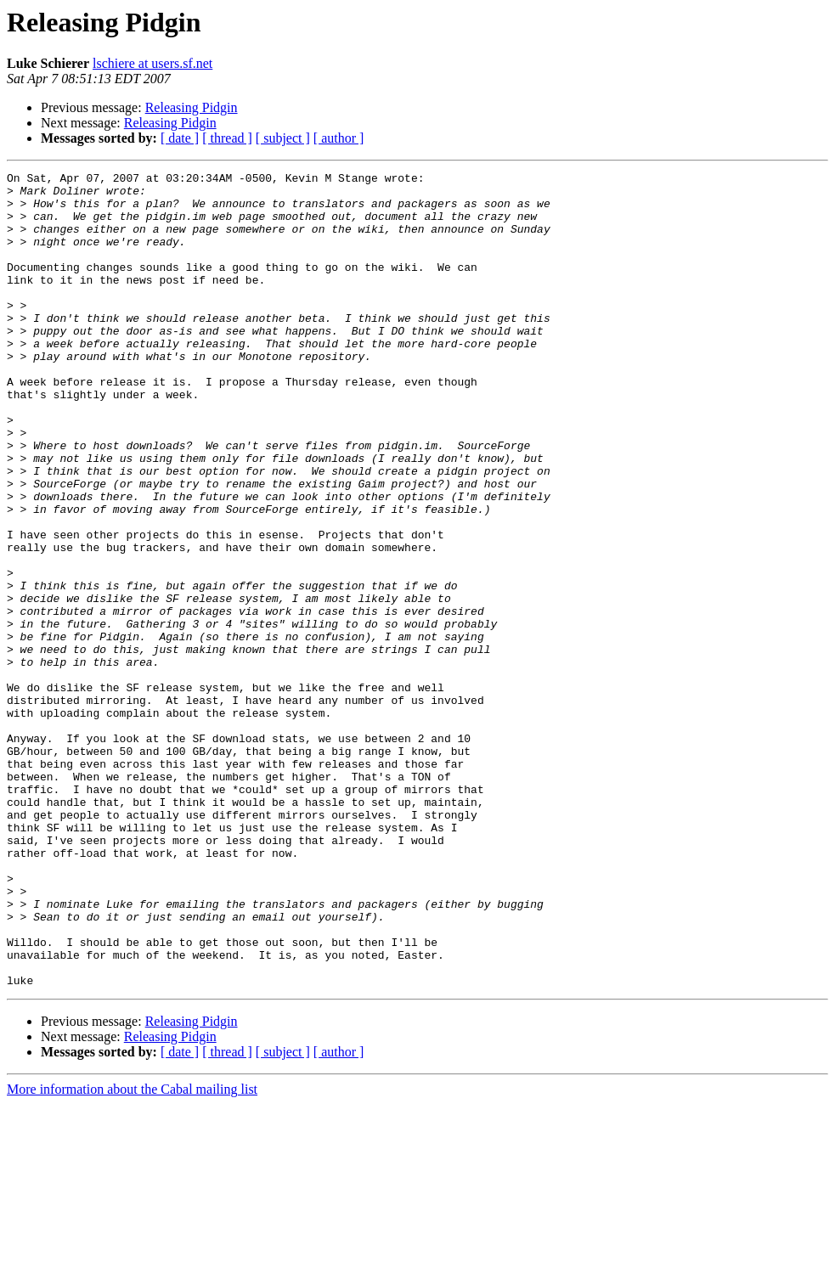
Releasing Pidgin (191, 107)
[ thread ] (227, 138)
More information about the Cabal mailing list (132, 1252)
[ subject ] (283, 138)
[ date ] (180, 138)
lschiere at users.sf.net (152, 63)
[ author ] (338, 138)
